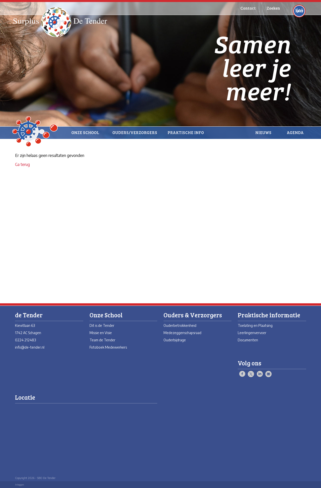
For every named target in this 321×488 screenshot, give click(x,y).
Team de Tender (102, 340)
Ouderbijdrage (175, 340)
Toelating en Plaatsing (255, 325)
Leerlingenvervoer (252, 333)
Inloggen (19, 484)
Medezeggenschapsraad (182, 333)
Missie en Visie (101, 333)
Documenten (248, 340)
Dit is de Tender (102, 325)
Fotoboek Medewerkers (108, 347)
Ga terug (22, 164)
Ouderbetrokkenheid (180, 325)
